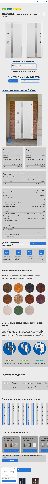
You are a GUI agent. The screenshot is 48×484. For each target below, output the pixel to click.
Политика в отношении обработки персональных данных (8, 478)
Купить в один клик (30, 81)
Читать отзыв (11, 450)
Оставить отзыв (10, 460)
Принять (9, 480)
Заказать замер (38, 244)
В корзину (13, 81)
